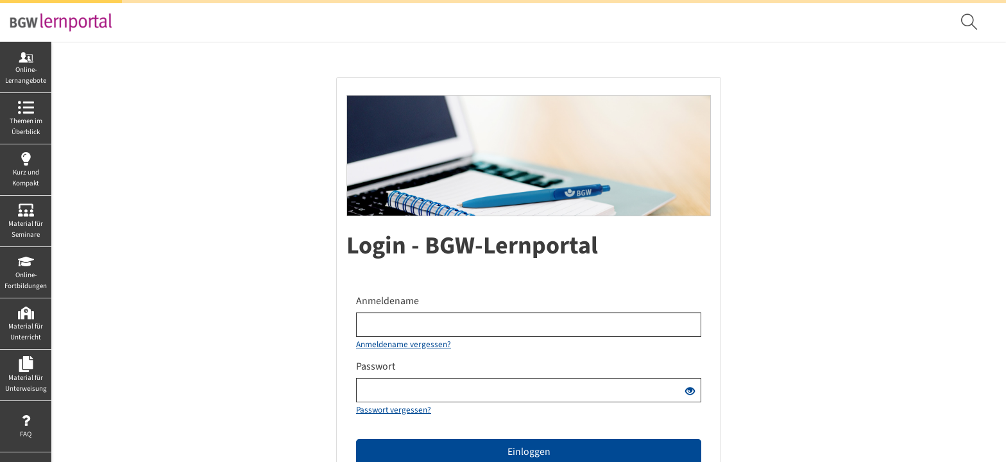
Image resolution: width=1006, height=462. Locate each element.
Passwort (375, 366)
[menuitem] (970, 22)
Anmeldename (387, 301)
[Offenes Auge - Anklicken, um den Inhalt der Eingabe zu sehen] (690, 392)
